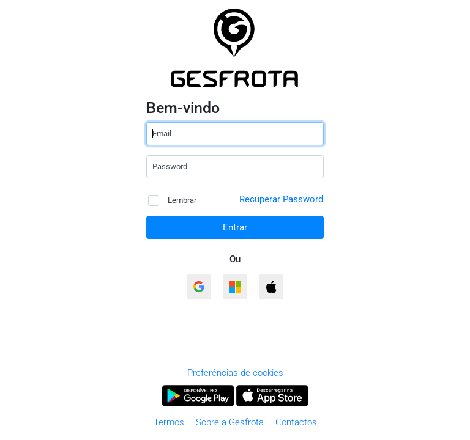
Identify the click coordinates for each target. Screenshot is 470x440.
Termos (169, 422)
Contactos (296, 422)
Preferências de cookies (235, 372)
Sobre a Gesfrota (230, 422)
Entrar (235, 227)
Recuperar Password (281, 199)
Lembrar (172, 200)
